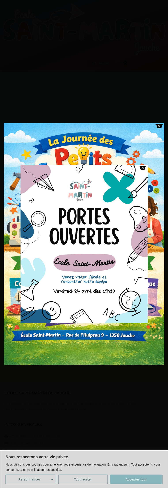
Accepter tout (136, 479)
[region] (84, 469)
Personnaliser (29, 479)
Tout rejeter (83, 479)
